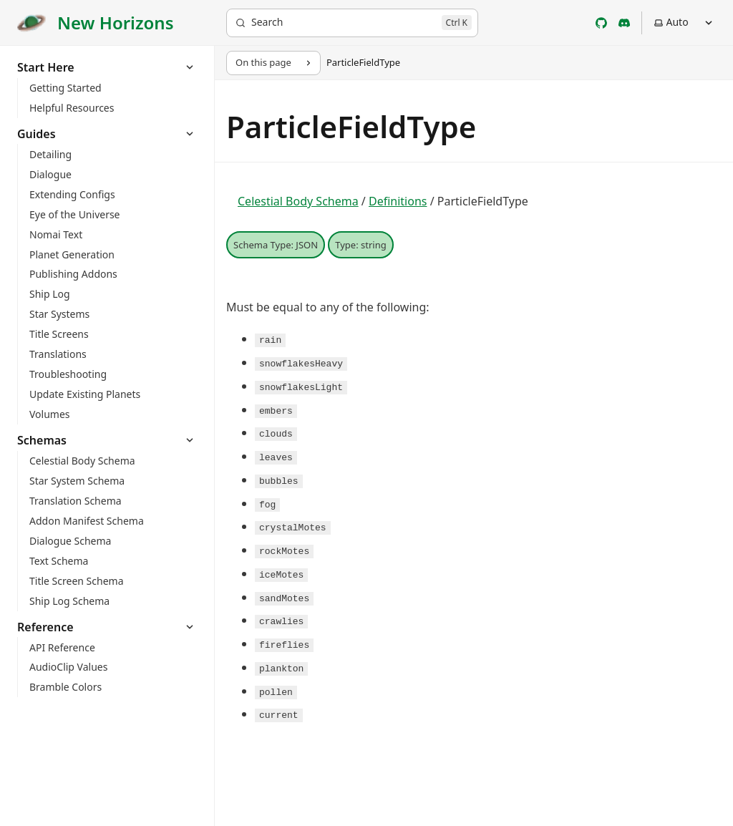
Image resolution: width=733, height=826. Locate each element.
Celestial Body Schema (298, 201)
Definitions (398, 201)
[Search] (352, 23)
